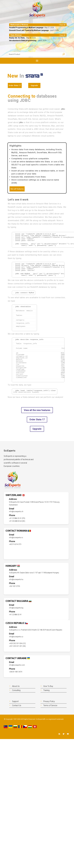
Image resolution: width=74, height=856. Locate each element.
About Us (16, 686)
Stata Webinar (16, 35)
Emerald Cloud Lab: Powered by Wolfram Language (29, 30)
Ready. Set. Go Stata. (17, 38)
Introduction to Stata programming (23, 40)
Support (15, 701)
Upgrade (34, 85)
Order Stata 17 (15, 85)
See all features (17, 189)
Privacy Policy (49, 701)
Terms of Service (50, 705)
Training (46, 690)
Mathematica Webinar (19, 25)
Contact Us (16, 705)
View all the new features (37, 410)
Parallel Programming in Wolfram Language (26, 27)
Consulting (16, 690)
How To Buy (48, 686)
